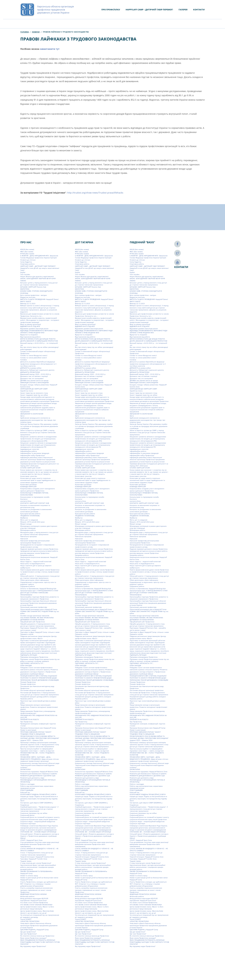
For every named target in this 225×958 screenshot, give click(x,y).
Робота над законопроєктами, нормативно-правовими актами (37, 787)
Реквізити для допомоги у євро (32, 778)
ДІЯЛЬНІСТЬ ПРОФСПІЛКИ (30, 372)
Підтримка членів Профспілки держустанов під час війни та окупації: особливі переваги (40, 660)
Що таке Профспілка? (28, 934)
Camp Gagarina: (26, 262)
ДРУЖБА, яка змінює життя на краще (34, 380)
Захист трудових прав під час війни (34, 395)
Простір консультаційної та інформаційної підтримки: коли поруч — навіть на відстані (37, 750)
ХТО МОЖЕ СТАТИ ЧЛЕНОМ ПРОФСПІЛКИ (36, 905)
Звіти (22, 416)
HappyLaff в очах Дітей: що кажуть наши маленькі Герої (39, 269)
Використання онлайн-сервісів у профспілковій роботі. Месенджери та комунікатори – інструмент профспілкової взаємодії (39, 320)
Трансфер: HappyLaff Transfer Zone (33, 859)
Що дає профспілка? (28, 932)
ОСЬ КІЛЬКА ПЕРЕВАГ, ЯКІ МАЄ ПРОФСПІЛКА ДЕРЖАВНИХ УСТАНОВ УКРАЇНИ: (37, 619)
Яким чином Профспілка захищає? (33, 938)
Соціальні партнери (28, 823)
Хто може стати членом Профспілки (34, 902)
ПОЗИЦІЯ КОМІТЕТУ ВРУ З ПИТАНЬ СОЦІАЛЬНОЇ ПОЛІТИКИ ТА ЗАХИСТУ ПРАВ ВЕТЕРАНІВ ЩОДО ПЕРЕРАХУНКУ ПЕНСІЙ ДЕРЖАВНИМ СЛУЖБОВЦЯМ (39, 678)
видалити (24, 312)
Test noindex (25, 274)
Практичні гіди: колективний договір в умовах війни (38, 702)
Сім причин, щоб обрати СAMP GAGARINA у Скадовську (36, 804)
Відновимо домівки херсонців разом (34, 328)
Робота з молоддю (27, 784)
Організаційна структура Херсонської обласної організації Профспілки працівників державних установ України (38, 603)
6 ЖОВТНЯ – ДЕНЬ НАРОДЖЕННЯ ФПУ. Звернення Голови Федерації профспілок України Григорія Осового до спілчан (39, 258)
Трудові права (25, 861)
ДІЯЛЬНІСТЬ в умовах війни (30, 368)
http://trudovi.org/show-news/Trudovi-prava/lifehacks (95, 192)
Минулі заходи (26, 524)
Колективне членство (28, 476)
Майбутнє (24, 518)
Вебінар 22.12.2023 (27, 303)
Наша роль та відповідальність (32, 563)
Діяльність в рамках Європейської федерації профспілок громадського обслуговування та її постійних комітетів (38, 364)
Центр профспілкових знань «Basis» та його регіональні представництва (37, 908)
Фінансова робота (27, 896)
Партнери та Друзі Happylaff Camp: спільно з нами (39, 632)
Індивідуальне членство (29, 449)
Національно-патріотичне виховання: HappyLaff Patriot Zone (39, 558)
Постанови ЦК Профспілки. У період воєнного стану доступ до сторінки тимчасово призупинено (39, 693)
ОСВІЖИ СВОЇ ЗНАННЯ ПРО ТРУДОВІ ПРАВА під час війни (39, 612)
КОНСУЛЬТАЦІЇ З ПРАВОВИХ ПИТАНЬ (34, 493)
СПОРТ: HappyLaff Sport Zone (31, 840)
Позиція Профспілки (28, 682)
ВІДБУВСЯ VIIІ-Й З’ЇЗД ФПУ (30, 326)
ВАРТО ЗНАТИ (25, 301)
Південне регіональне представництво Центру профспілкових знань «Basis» (38, 637)
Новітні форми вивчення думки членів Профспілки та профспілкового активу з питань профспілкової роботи (39, 572)
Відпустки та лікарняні (29, 335)
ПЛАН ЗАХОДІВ (26, 665)
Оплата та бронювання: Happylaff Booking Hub (38, 588)
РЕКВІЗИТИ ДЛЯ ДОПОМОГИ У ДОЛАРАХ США (37, 776)
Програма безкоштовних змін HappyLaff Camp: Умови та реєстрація (38, 729)
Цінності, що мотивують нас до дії (33, 913)
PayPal (22, 272)
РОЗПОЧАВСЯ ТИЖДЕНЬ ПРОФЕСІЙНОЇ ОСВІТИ (38, 794)
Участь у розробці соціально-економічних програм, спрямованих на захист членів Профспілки (36, 890)
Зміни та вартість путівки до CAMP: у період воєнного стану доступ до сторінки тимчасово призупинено (38, 432)
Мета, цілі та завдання (29, 520)
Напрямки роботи (27, 555)
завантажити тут (50, 48)
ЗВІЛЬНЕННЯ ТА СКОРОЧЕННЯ (31, 414)
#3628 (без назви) (27, 249)
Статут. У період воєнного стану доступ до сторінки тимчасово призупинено (36, 853)
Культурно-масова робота (30, 513)
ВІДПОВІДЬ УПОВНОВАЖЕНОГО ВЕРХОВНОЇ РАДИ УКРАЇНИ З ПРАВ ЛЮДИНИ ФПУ (39, 331)
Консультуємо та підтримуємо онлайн (34, 497)
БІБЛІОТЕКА (24, 289)
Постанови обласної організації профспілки (37, 690)
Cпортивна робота (27, 264)
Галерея (183, 9)
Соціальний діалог (27, 815)
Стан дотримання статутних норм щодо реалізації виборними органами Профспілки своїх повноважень (39, 844)
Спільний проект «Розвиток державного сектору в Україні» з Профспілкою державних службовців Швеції (39, 836)
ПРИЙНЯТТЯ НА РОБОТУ (29, 719)
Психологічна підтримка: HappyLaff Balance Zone (39, 771)
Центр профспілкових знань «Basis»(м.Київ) (37, 911)
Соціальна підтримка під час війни (33, 813)
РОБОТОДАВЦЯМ (26, 790)
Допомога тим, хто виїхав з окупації (34, 376)
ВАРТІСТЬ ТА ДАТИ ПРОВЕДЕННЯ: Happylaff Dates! (39, 299)
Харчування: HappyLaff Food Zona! (33, 900)
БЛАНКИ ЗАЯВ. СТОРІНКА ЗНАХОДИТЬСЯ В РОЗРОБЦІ (36, 292)
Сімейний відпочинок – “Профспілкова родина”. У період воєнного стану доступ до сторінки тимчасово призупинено (39, 809)
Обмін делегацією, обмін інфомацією (34, 580)
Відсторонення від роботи (30, 337)
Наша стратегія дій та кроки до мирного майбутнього (35, 566)
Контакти (199, 9)
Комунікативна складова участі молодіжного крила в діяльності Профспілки (37, 489)
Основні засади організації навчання (34, 615)
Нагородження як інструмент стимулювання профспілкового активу (37, 546)
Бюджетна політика (27, 297)
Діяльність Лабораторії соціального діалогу (37, 370)
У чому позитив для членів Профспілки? (35, 863)
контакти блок (25, 501)
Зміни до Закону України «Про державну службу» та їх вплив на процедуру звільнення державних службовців (39, 426)
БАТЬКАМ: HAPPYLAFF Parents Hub (33, 287)
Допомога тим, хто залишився (31, 378)
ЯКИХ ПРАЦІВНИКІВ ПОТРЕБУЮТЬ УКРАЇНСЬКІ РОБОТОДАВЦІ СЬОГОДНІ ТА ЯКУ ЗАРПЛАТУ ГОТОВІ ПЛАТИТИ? (40, 942)
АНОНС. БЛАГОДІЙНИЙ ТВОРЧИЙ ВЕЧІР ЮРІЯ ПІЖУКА (37, 279)
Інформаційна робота (28, 451)
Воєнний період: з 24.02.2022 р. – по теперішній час (39, 344)
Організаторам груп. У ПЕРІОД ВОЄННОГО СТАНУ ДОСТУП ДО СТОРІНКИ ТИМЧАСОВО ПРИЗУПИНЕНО (39, 592)
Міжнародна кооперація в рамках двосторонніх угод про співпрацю (38, 527)
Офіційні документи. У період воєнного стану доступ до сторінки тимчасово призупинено (37, 625)
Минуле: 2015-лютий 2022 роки (32, 522)
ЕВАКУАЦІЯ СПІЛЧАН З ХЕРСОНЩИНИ (34, 382)
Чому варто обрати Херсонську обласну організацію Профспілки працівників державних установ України (39, 925)
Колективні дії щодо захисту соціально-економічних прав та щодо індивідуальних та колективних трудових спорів (38, 480)
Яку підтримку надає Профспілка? (33, 946)
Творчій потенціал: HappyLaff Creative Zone (37, 857)
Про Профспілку (110, 9)
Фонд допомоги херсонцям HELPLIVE (34, 898)
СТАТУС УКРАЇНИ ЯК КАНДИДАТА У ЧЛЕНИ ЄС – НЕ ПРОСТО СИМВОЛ (39, 849)
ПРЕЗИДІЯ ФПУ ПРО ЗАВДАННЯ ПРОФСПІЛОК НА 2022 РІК (38, 716)
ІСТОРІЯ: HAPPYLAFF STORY (30, 468)
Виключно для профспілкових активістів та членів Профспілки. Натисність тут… (39, 315)
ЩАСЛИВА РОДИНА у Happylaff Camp (34, 929)
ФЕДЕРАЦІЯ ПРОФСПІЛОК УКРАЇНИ (33, 894)
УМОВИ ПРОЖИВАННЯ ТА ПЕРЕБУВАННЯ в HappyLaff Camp (36, 872)
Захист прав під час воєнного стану (34, 393)
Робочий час (25, 792)
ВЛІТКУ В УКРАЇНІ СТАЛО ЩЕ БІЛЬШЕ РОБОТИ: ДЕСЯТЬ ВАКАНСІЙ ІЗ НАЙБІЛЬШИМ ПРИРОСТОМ (39, 340)
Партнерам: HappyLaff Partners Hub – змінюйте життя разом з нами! (38, 629)
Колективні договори (28, 484)
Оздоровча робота (27, 586)
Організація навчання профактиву (33, 607)
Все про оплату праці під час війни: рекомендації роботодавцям (39, 348)
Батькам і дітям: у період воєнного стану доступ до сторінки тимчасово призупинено (39, 284)
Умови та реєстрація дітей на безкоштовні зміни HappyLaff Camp (39, 878)
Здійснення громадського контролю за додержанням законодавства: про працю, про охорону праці (38, 420)
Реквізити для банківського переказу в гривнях (38, 773)
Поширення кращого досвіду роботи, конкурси (38, 697)
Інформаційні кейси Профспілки (32, 455)
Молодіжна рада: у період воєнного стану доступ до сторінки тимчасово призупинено (39, 533)
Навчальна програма (28, 536)
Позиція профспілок (28, 684)
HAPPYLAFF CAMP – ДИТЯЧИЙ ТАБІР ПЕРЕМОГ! (149, 9)
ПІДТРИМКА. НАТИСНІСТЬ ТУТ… (32, 663)
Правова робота (26, 699)
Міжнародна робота (28, 530)
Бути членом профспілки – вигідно (33, 295)
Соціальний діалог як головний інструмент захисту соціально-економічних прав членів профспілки (40, 818)
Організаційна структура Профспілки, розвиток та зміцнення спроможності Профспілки (39, 598)
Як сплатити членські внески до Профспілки (37, 936)
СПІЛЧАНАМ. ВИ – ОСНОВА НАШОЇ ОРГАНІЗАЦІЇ (38, 832)
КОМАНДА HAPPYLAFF (28, 486)
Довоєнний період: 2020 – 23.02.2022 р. (35, 374)
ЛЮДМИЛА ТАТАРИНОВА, (30, 516)
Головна (24, 32)
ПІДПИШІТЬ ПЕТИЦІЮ (28, 655)
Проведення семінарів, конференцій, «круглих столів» (38, 725)
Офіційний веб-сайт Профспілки (32, 622)
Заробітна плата (26, 391)
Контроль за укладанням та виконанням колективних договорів (36, 510)
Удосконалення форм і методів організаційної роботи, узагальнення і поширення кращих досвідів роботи (38, 867)
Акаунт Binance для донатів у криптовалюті (37, 276)
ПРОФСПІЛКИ (25, 769)
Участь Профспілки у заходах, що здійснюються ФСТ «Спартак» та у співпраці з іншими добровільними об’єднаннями (38, 884)
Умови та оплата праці (29, 875)
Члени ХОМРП (25, 919)
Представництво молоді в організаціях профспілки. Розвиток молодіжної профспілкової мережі (39, 707)
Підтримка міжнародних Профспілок (34, 657)
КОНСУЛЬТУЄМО (26, 495)
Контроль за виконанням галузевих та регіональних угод (35, 506)
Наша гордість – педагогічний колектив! (35, 561)
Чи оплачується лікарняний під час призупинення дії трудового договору (39, 916)
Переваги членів (26, 634)
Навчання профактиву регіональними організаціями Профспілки (35, 542)
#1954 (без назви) (27, 253)
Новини (36, 32)
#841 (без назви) (26, 251)
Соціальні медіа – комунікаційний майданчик (37, 821)
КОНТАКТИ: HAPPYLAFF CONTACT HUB (34, 503)
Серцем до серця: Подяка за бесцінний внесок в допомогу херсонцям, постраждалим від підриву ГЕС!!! (39, 798)
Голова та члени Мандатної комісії (33, 355)
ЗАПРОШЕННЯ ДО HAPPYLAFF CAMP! (34, 389)
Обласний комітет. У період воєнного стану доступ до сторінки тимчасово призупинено (40, 577)
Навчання (24, 539)
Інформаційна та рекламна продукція (34, 453)
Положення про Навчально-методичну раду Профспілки (37, 687)
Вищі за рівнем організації (30, 324)
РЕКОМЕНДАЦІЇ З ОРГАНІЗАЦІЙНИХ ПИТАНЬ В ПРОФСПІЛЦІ (37, 781)
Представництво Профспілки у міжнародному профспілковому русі (37, 712)
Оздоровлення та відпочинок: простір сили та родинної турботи (38, 583)
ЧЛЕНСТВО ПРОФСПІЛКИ (29, 921)
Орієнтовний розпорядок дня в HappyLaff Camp (38, 609)
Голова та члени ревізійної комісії (33, 358)
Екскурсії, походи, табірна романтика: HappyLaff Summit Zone (38, 386)
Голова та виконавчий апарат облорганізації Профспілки (37, 352)
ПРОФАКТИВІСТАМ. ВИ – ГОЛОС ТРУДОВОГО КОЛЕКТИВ (37, 754)
